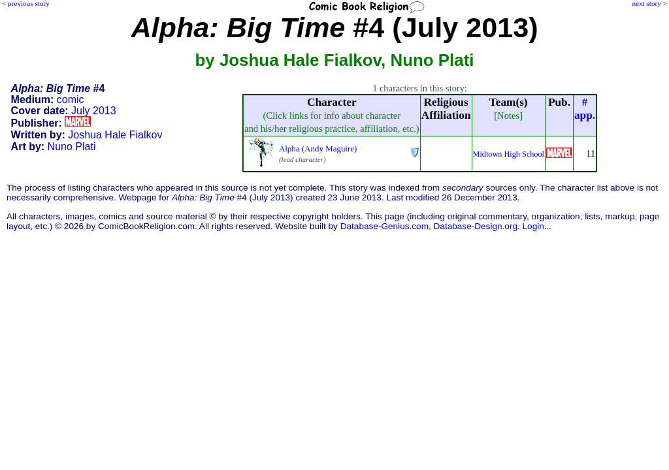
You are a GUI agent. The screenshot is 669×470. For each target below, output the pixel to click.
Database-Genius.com (384, 226)
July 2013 (93, 110)
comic (70, 99)
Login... (537, 226)
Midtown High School (508, 154)
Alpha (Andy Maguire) (318, 148)
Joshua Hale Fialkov (115, 134)
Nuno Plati (72, 146)
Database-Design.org (475, 226)
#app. (584, 108)
